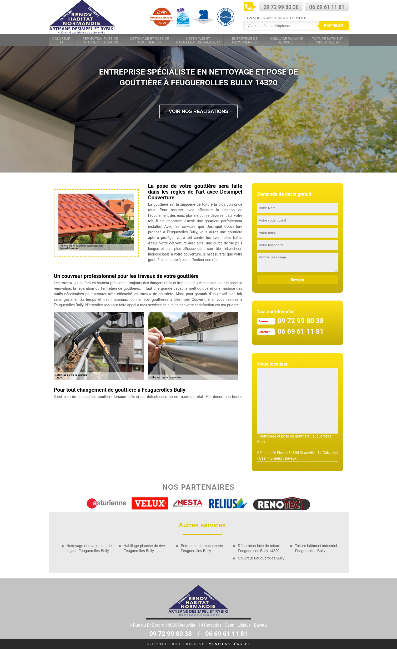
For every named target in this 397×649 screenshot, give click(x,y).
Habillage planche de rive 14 (286, 40)
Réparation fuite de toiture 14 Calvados (100, 40)
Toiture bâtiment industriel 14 (327, 40)
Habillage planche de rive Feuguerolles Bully (144, 548)
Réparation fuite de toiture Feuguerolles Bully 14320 (259, 548)
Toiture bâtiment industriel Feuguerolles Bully (316, 548)
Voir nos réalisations (198, 111)
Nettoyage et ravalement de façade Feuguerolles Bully (89, 548)
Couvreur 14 (61, 40)
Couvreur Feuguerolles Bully (261, 558)
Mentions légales (229, 644)
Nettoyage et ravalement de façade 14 (198, 40)
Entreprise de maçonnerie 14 (245, 40)
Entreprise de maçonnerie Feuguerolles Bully (202, 548)
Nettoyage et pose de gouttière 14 (149, 40)
